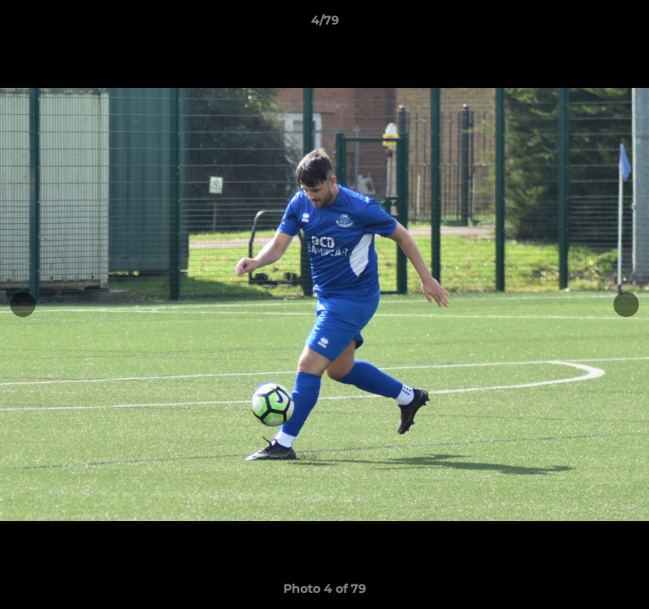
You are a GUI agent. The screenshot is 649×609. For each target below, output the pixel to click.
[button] (629, 24)
